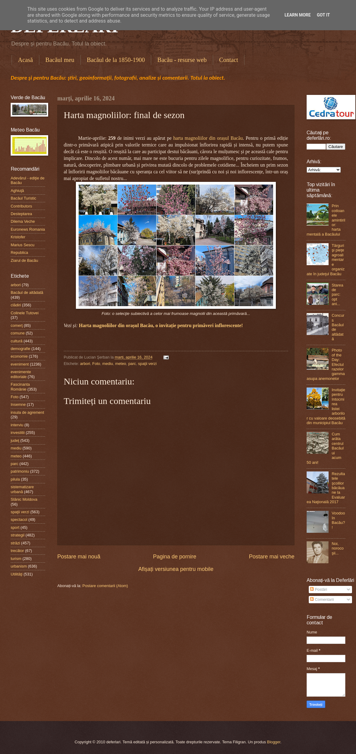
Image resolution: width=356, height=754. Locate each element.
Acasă (25, 59)
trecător (17, 550)
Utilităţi (17, 574)
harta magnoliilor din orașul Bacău (208, 138)
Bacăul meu (59, 59)
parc (132, 363)
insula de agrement (27, 412)
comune (18, 333)
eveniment (20, 364)
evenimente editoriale (21, 374)
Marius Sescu (22, 245)
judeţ (15, 440)
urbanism (19, 566)
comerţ (17, 325)
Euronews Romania (28, 229)
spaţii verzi (147, 363)
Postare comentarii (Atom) (105, 585)
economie (19, 356)
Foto (96, 363)
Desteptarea (21, 213)
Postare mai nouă (78, 557)
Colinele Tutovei (25, 313)
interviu (17, 425)
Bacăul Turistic (23, 198)
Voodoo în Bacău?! (338, 520)
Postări (318, 589)
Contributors (21, 206)
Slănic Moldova (24, 499)
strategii (17, 535)
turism (16, 558)
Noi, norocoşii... (338, 548)
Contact (228, 59)
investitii (18, 432)
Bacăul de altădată (27, 292)
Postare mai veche (271, 557)
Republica (19, 252)
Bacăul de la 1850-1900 (116, 59)
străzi (15, 543)
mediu (107, 363)
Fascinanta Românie (20, 386)
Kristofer (18, 237)
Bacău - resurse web (182, 59)
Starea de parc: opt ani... (337, 294)
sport (15, 527)
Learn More (297, 15)
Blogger (273, 742)
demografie (20, 348)
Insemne (18, 404)
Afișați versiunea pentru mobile (175, 569)
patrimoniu (20, 471)
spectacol (19, 519)
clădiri (16, 305)
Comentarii (322, 599)
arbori (85, 363)
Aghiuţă (17, 190)
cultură (17, 341)
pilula (15, 479)
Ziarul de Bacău (24, 260)
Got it (323, 15)
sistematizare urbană (22, 489)
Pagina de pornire (174, 557)
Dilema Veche (23, 221)
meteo (120, 363)
